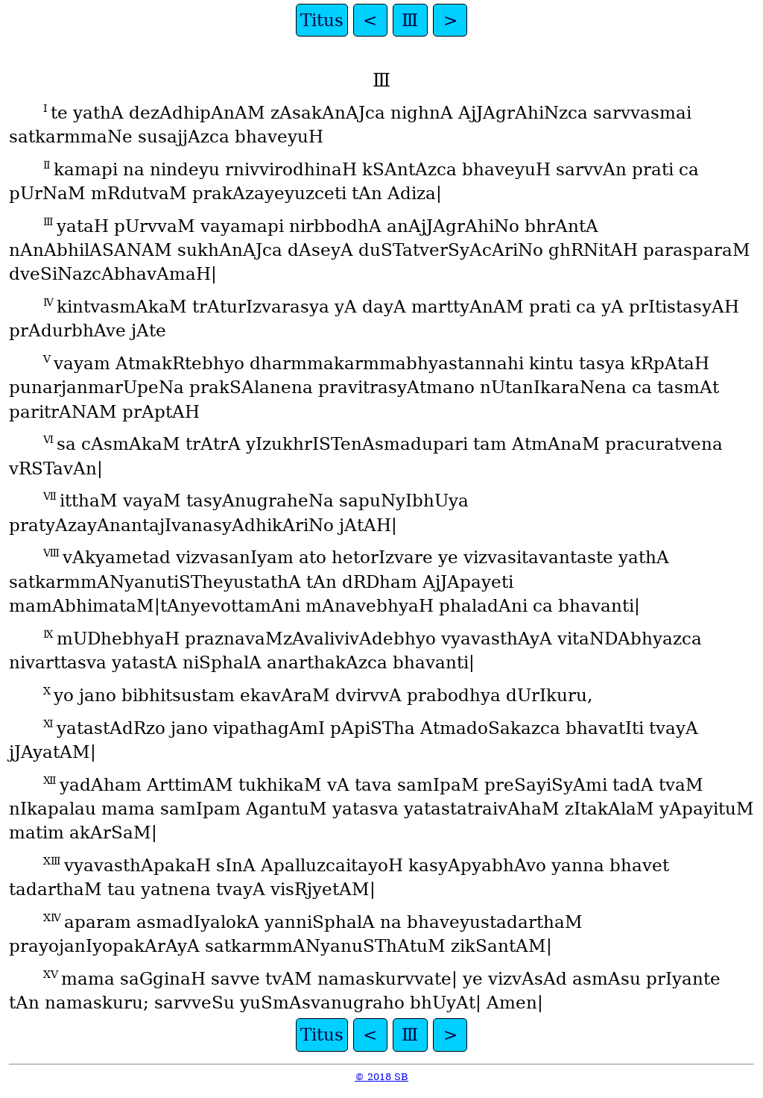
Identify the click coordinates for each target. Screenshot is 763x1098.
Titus (321, 20)
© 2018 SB (381, 1076)
